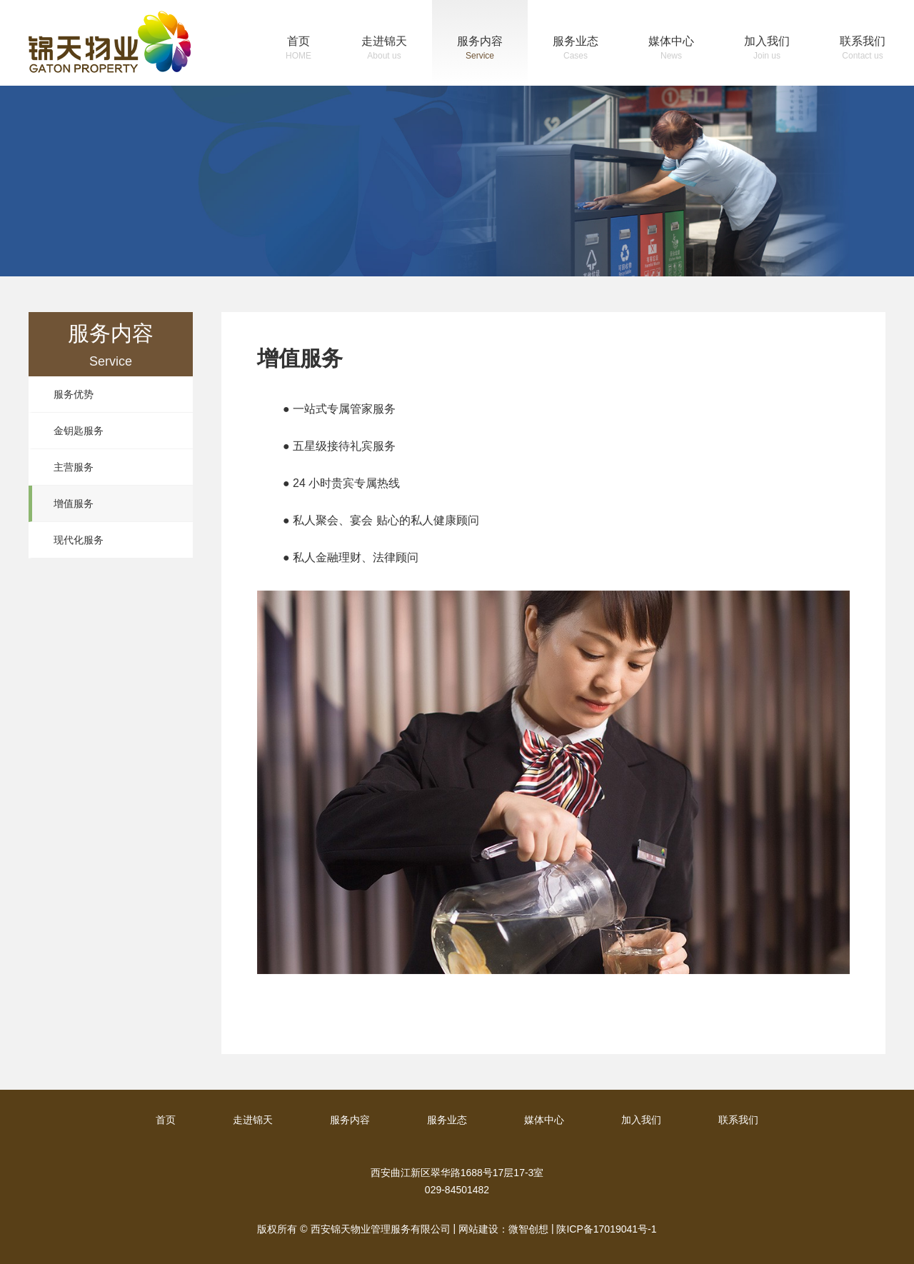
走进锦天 (384, 49)
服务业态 (575, 49)
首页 (298, 49)
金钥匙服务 (79, 430)
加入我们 (767, 49)
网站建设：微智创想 (503, 1229)
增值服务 (74, 503)
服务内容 (480, 49)
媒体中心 (671, 49)
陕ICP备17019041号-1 (606, 1229)
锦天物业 (110, 42)
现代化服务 (79, 540)
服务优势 (74, 394)
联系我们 (862, 49)
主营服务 (74, 467)
